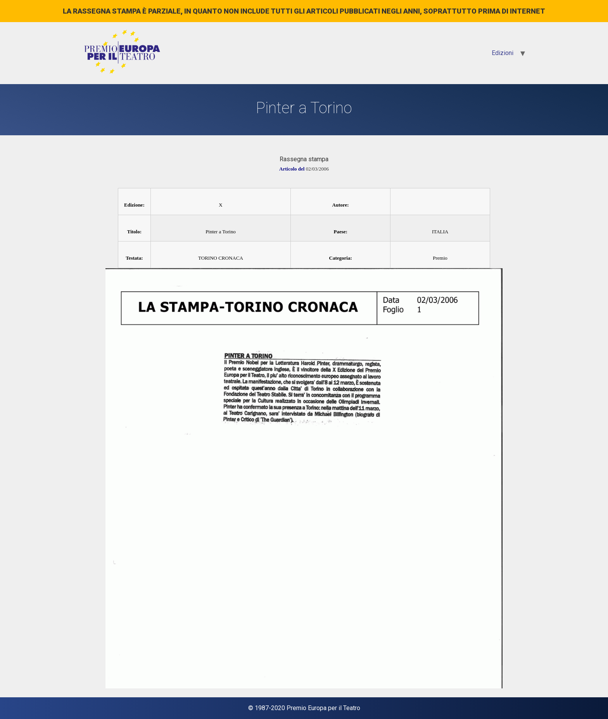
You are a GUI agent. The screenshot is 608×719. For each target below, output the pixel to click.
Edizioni (502, 53)
